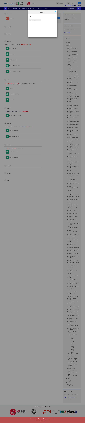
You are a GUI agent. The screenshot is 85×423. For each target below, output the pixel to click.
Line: (30, 18)
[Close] (55, 11)
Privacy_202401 (42, 420)
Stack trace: (33, 20)
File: (30, 16)
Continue (42, 422)
